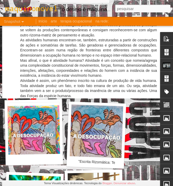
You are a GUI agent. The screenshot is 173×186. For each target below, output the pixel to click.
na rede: (102, 21)
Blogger (107, 183)
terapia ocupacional (76, 21)
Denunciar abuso (124, 183)
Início (42, 21)
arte (54, 21)
